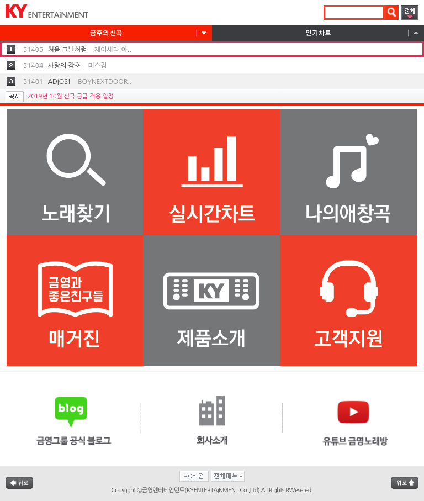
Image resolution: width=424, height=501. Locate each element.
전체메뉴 (409, 12)
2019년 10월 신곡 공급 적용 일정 (71, 96)
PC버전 (194, 476)
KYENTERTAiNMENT (44, 12)
